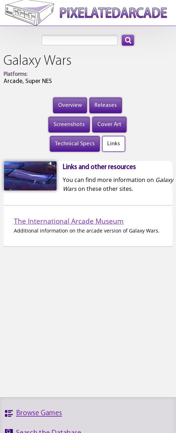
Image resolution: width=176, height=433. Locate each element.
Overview (70, 105)
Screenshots (69, 124)
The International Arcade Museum (69, 220)
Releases (105, 105)
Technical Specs (75, 144)
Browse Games (39, 413)
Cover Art (109, 124)
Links (113, 144)
